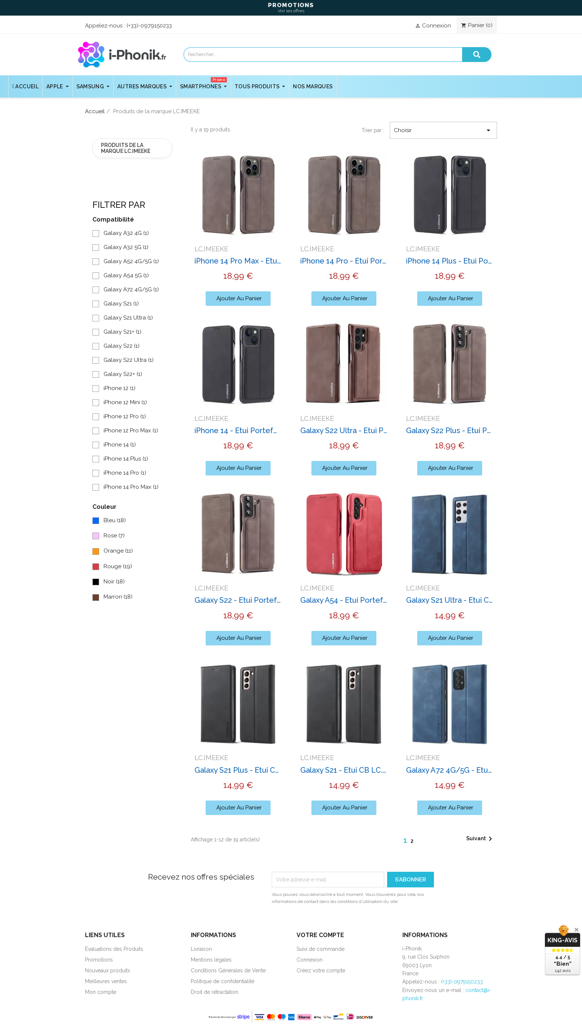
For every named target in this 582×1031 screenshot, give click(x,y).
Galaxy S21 (121, 303)
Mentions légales (211, 960)
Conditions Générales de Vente (228, 970)
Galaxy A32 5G (126, 247)
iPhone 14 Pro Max (131, 487)
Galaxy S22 (122, 346)
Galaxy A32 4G (126, 233)
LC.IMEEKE (211, 249)
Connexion (310, 960)
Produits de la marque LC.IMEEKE (125, 148)
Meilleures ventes (106, 981)
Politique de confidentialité (222, 981)
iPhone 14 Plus (126, 458)
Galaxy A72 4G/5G (131, 289)
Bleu (115, 520)
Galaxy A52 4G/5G (131, 261)
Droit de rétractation (214, 992)
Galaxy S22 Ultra (129, 360)
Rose (114, 535)
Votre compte (320, 935)
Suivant (480, 838)
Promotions (99, 960)
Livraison (201, 949)
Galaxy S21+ (122, 331)
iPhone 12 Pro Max (131, 430)
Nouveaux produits (107, 970)
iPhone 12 (119, 388)
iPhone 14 (120, 444)
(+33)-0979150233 (149, 25)
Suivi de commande (320, 949)
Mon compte (100, 992)
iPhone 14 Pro (125, 472)
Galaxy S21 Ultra (128, 317)
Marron (118, 596)
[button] (238, 298)
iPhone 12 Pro (125, 416)
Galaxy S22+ (123, 374)
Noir (114, 581)
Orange (118, 550)
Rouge (118, 566)
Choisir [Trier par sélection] (443, 130)
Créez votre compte (321, 970)
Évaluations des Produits (114, 949)
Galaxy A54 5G (126, 275)
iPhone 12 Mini (125, 402)
